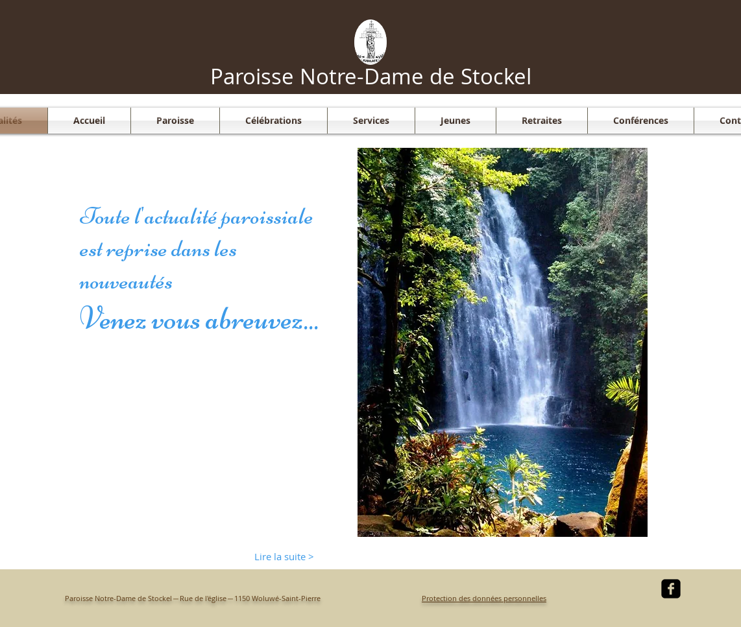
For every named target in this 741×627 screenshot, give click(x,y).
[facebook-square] (671, 588)
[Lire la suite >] (284, 556)
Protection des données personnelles (484, 598)
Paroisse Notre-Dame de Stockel (370, 76)
